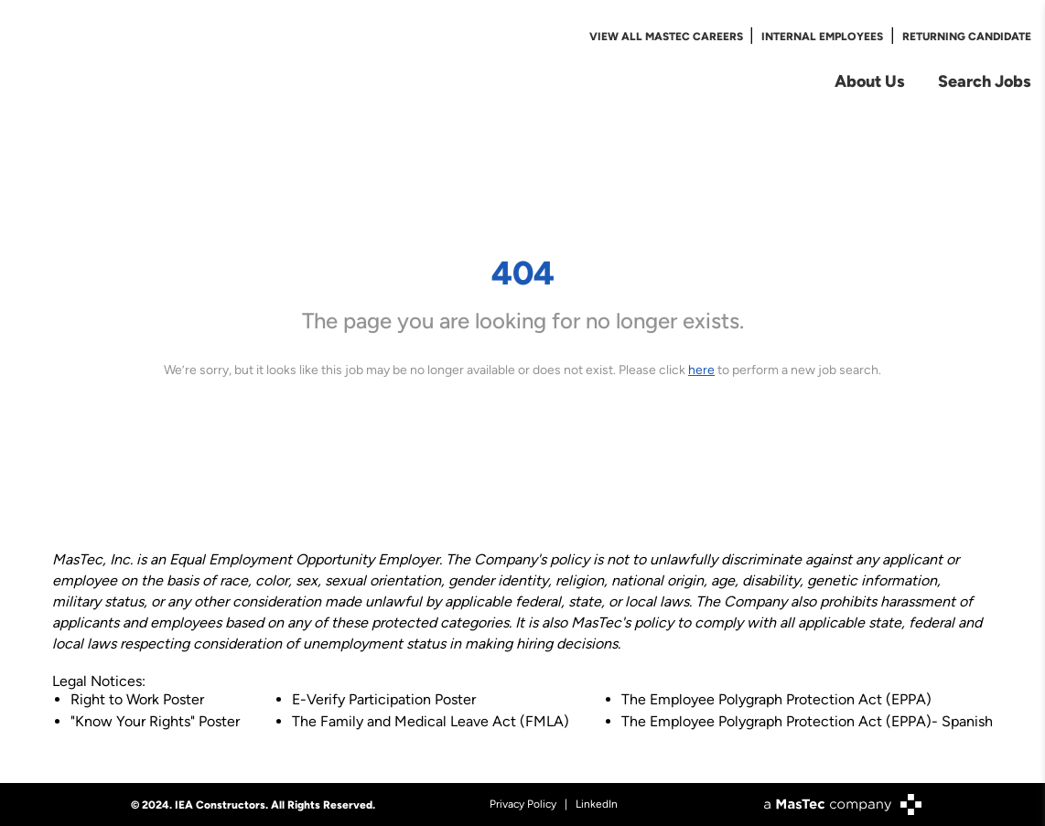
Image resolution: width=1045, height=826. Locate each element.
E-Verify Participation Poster (384, 699)
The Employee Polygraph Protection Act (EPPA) (776, 699)
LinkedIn (597, 804)
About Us (870, 81)
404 (523, 272)
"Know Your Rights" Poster (155, 721)
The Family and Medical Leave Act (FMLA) (430, 721)
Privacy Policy (523, 804)
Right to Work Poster (137, 699)
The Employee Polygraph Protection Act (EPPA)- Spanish (807, 721)
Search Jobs (984, 81)
